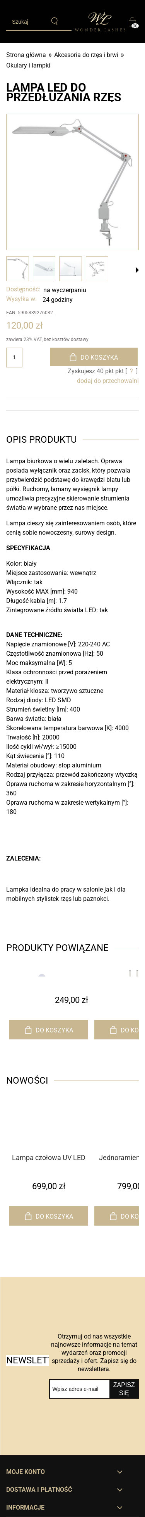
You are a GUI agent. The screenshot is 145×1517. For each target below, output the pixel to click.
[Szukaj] (54, 21)
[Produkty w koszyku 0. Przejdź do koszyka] (134, 21)
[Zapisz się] (124, 1389)
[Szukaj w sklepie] (25, 21)
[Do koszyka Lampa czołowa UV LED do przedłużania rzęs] (48, 1216)
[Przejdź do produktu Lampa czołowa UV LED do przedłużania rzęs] (48, 1137)
